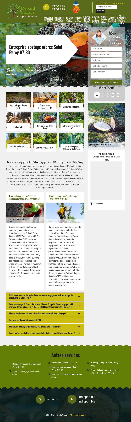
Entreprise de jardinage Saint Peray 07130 (64, 368)
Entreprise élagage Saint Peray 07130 (26, 373)
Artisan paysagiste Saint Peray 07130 (104, 364)
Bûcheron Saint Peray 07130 (64, 362)
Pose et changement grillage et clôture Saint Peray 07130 (105, 371)
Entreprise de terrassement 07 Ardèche (59, 20)
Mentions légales (78, 415)
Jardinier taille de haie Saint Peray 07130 (66, 376)
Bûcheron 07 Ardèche (78, 20)
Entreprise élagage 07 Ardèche (69, 20)
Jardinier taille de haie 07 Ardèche (104, 20)
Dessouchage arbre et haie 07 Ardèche (48, 20)
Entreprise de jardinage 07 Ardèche (95, 20)
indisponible (58, 5)
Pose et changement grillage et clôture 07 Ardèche (121, 20)
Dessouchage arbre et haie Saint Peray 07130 (26, 365)
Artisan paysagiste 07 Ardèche (112, 20)
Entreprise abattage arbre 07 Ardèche (86, 20)
